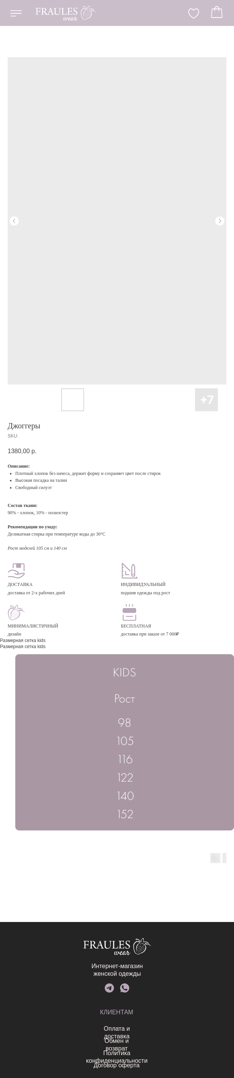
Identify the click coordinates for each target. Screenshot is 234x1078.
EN (102, 12)
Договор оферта (71, 1065)
